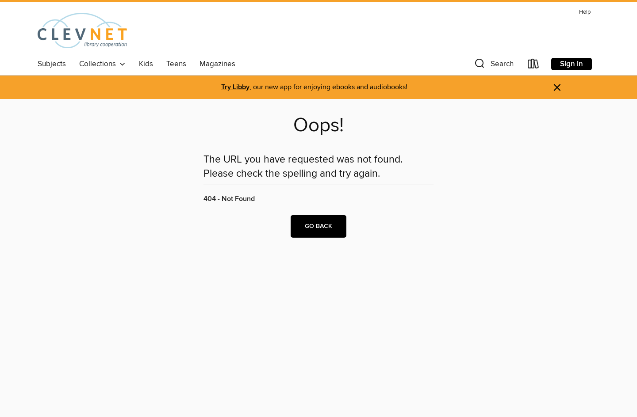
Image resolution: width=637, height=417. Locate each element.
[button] (493, 65)
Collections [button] (102, 64)
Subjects (52, 64)
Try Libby (235, 87)
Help (585, 12)
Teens (176, 64)
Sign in (571, 64)
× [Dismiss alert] (557, 87)
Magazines (217, 64)
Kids (146, 64)
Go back (318, 226)
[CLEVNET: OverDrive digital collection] (82, 30)
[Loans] (533, 65)
